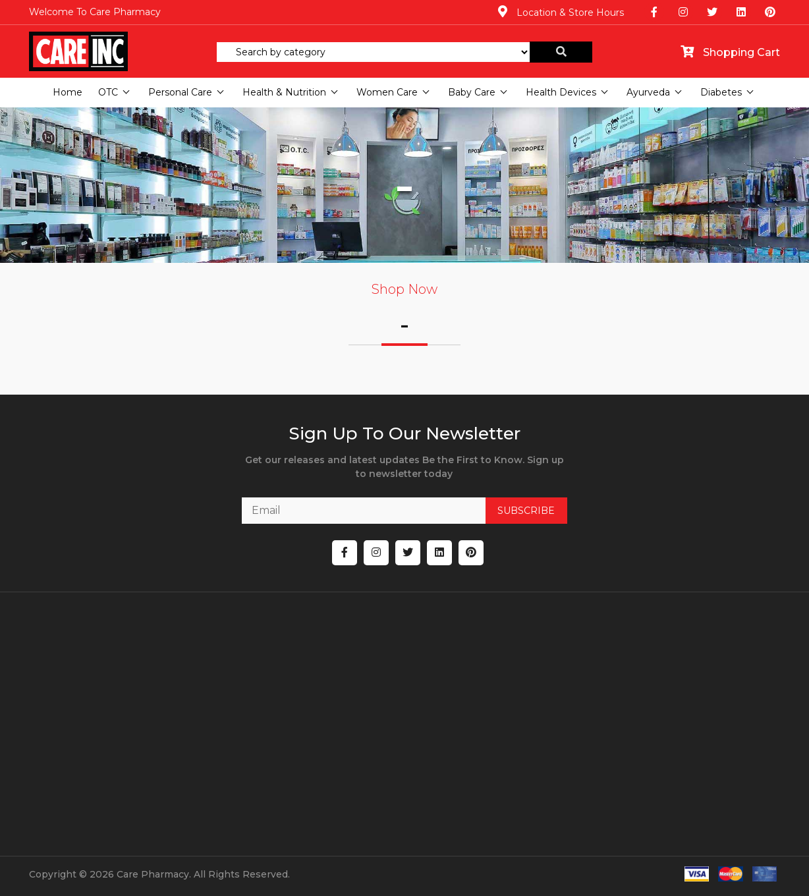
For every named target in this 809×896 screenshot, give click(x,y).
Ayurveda (648, 92)
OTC (108, 92)
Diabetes (721, 92)
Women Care (387, 92)
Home (67, 92)
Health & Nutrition (284, 92)
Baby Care (471, 92)
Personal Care (180, 92)
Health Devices (561, 92)
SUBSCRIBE (526, 511)
